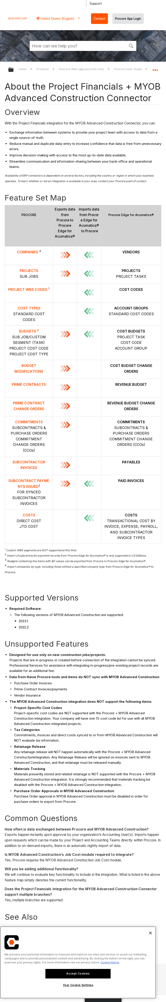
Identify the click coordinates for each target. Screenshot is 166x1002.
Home (22, 69)
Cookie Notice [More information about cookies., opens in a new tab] (109, 962)
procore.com (17, 18)
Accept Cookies (77, 973)
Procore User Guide (128, 69)
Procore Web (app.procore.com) (82, 69)
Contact (99, 18)
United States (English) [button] (57, 18)
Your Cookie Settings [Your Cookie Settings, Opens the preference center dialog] (78, 985)
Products (43, 69)
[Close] (150, 933)
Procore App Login (128, 18)
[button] (131, 45)
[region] (78, 962)
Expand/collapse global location (155, 68)
